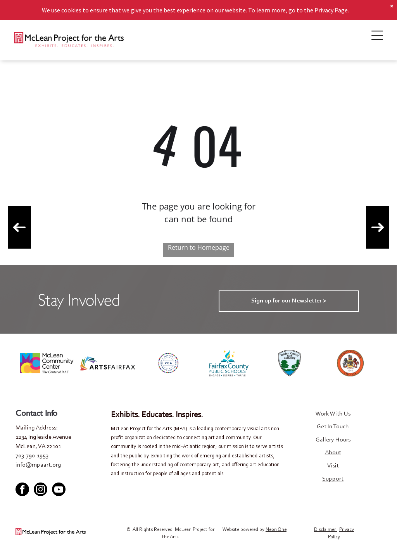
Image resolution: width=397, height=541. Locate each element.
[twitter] (33, 476)
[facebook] (21, 476)
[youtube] (46, 476)
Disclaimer (325, 529)
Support (332, 479)
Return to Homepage (199, 247)
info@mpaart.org (38, 465)
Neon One (276, 529)
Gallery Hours (333, 440)
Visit (333, 466)
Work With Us (333, 414)
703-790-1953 (32, 456)
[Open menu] (377, 35)
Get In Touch (333, 427)
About (333, 453)
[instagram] (40, 490)
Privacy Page (331, 10)
